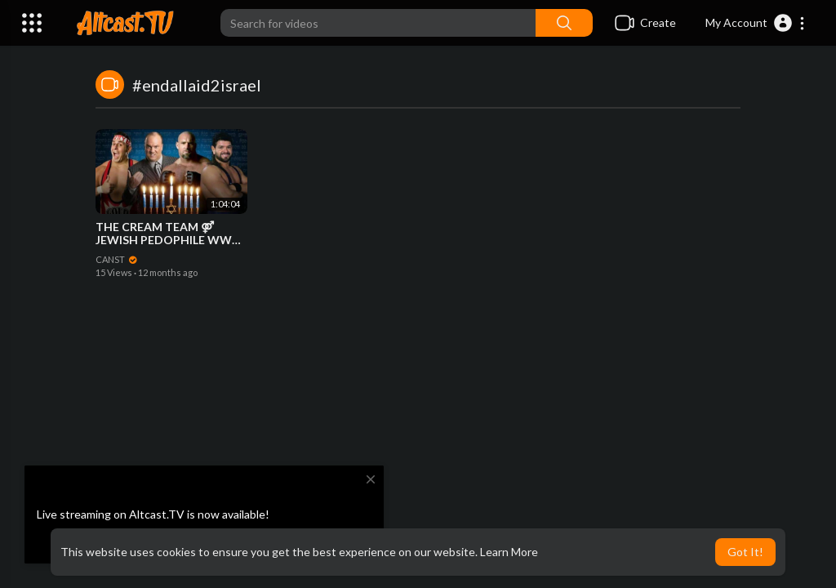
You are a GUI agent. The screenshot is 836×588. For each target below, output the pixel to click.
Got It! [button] (745, 552)
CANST (117, 259)
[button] (755, 23)
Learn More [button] (509, 552)
